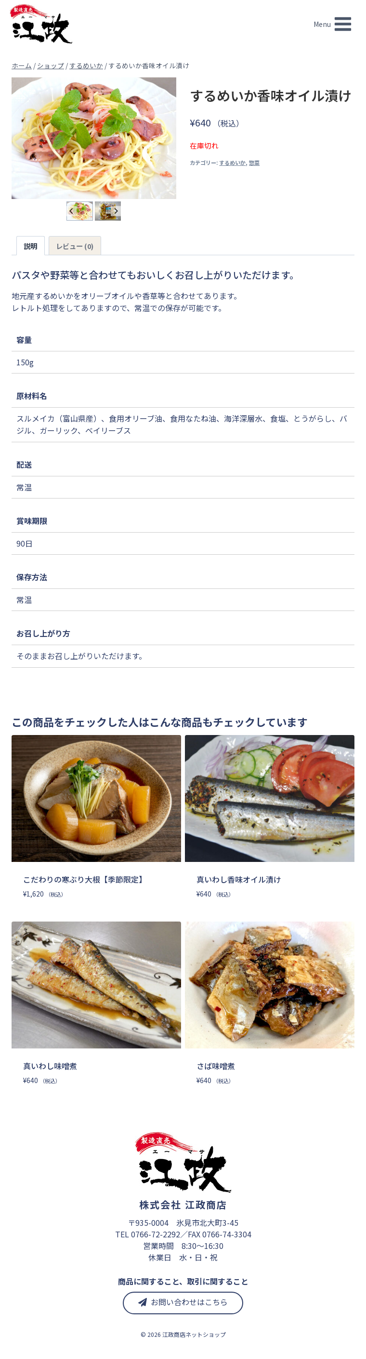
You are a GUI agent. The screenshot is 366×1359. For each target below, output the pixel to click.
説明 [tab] (30, 246)
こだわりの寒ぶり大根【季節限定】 (84, 879)
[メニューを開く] (332, 24)
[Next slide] (116, 211)
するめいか (232, 162)
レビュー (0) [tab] (74, 246)
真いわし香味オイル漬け (238, 879)
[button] (79, 211)
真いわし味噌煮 (50, 1066)
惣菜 (254, 162)
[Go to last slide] (71, 211)
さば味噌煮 (215, 1066)
